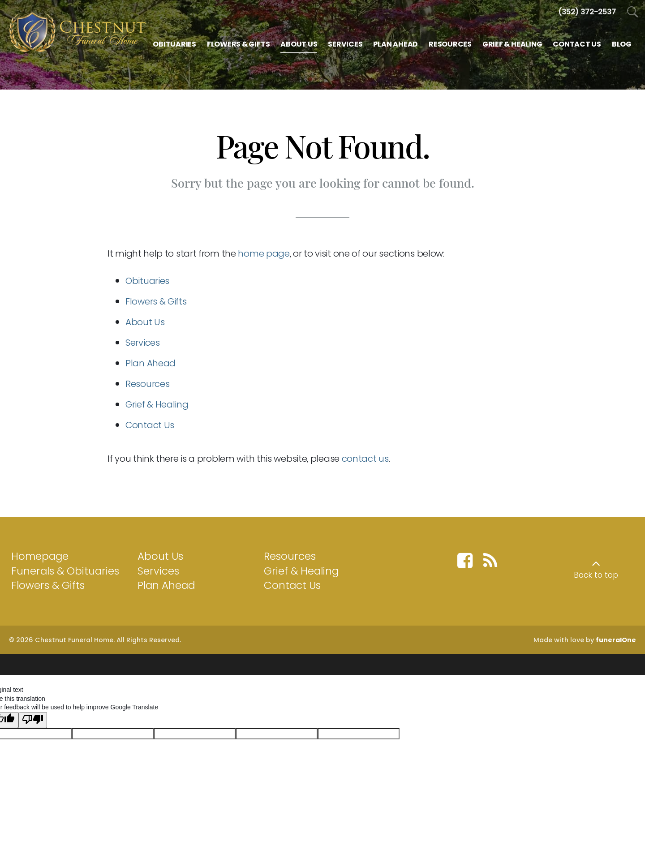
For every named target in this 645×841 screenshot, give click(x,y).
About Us (145, 322)
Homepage (40, 556)
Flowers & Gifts (156, 301)
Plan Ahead (150, 363)
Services (142, 342)
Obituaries (147, 281)
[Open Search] (632, 12)
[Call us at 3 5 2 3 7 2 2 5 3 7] (587, 12)
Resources (147, 384)
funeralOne (616, 639)
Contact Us (149, 425)
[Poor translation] (32, 715)
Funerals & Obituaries (65, 571)
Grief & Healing (157, 404)
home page (263, 253)
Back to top (596, 575)
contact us (365, 458)
